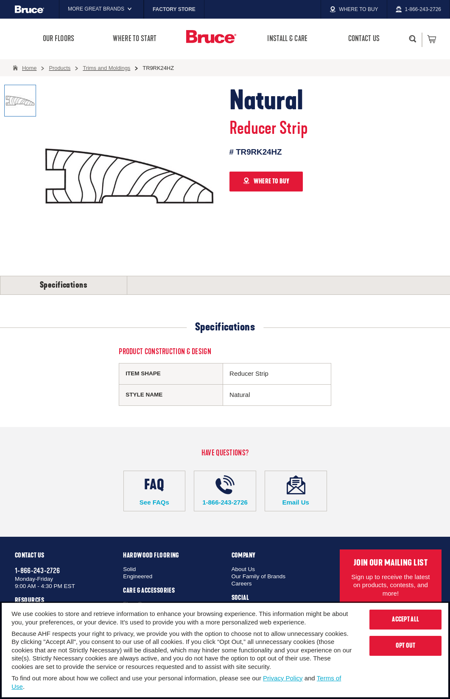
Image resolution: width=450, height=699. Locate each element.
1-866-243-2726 (225, 490)
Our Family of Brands (259, 576)
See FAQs (154, 490)
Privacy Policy (282, 678)
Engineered (137, 576)
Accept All (405, 619)
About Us (243, 569)
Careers (242, 583)
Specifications (63, 285)
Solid (129, 569)
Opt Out (406, 645)
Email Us (295, 490)
